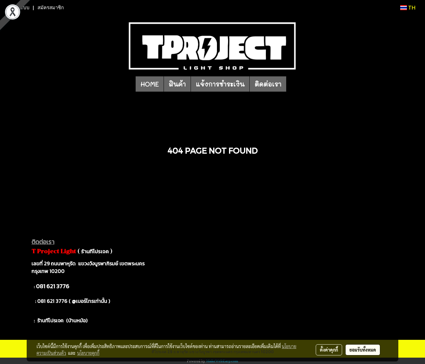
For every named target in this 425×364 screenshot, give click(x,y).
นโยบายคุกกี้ (88, 353)
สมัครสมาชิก (50, 7)
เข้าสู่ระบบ (19, 7)
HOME (149, 84)
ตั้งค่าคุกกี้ (329, 350)
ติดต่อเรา (267, 84)
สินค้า (177, 84)
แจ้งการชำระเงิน (220, 84)
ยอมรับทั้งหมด (362, 350)
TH (407, 7)
